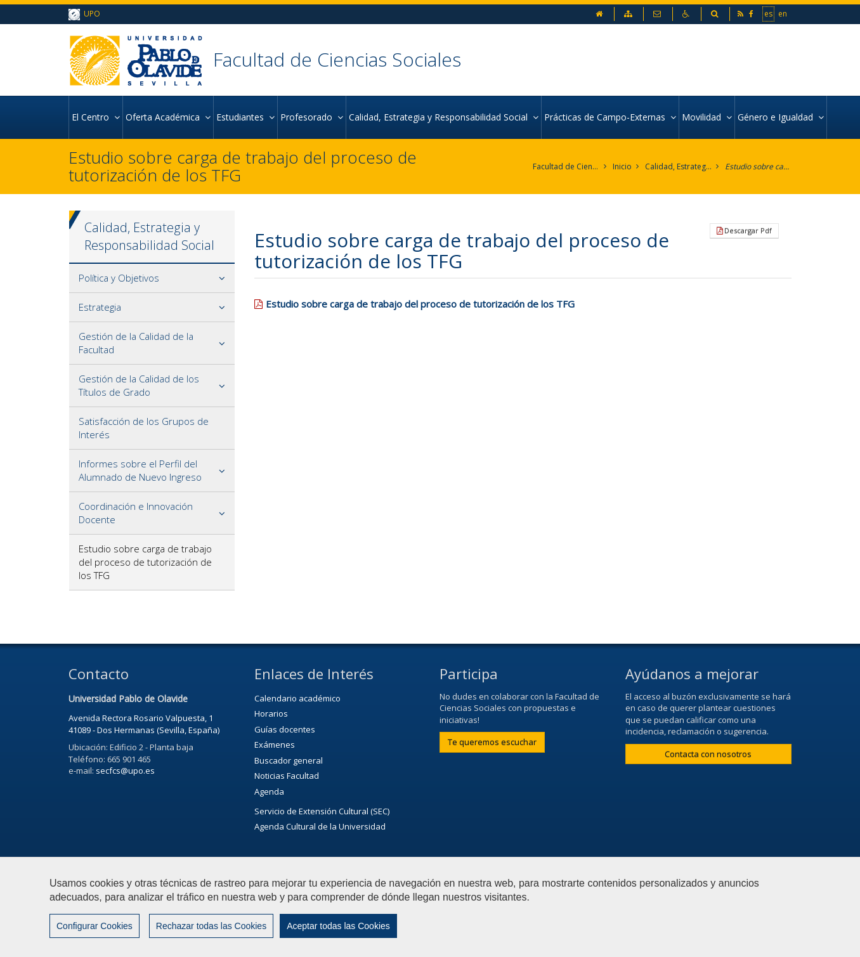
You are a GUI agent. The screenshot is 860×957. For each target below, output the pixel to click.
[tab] (152, 278)
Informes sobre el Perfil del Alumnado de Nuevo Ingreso (140, 470)
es (768, 13)
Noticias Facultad (286, 775)
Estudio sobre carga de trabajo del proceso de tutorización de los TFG (758, 166)
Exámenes (274, 744)
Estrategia (100, 307)
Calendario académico (297, 698)
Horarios (271, 713)
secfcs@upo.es (125, 770)
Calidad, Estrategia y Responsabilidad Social (678, 166)
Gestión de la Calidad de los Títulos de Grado (139, 385)
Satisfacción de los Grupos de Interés (144, 428)
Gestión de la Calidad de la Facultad (136, 343)
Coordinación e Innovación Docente (136, 513)
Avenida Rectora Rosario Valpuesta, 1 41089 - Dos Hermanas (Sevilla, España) (143, 724)
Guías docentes (284, 729)
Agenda (269, 791)
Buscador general (288, 760)
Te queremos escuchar (492, 742)
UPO (84, 14)
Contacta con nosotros (708, 754)
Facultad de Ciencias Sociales (337, 59)
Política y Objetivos (119, 277)
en (782, 13)
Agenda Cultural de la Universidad (320, 826)
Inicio (622, 166)
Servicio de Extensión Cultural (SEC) (321, 811)
